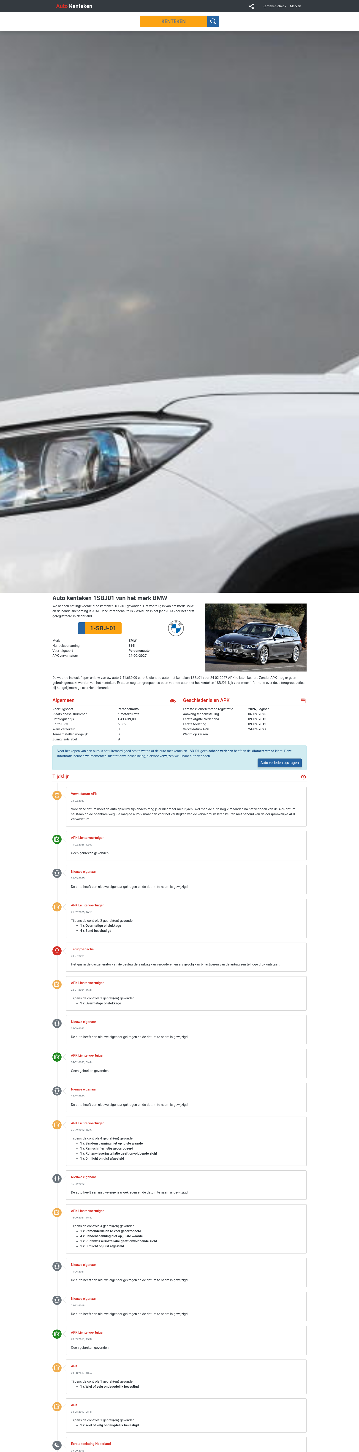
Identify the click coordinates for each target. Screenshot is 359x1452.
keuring (57, 839)
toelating (57, 1445)
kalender (303, 700)
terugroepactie (57, 950)
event (57, 795)
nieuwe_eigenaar (57, 873)
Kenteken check (274, 6)
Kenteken (74, 6)
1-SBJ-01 (103, 628)
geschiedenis (303, 777)
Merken (295, 6)
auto (172, 700)
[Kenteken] (173, 21)
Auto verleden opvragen (280, 763)
